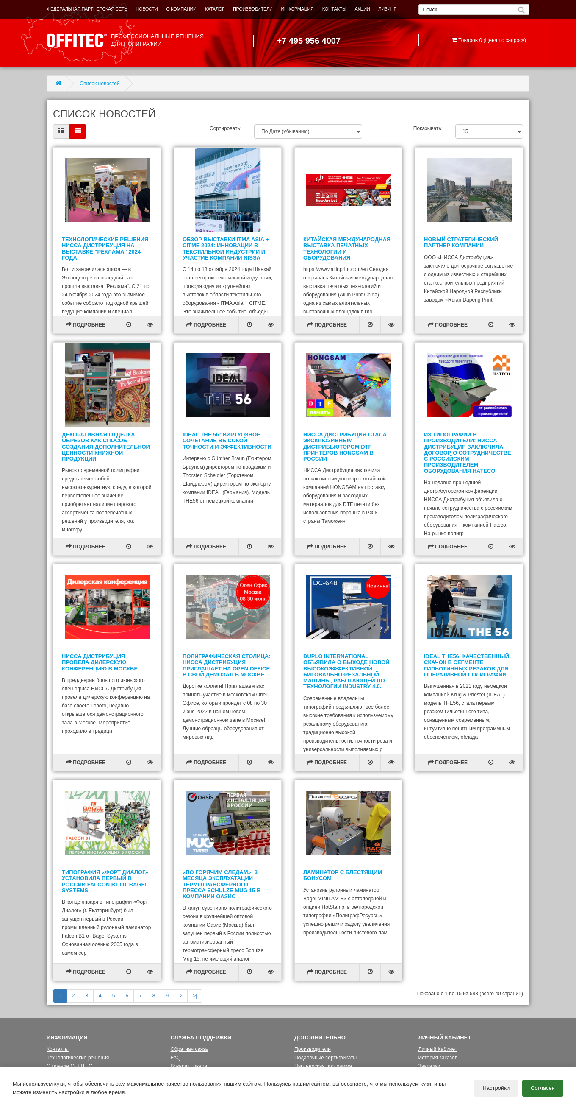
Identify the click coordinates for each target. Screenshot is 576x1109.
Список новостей (99, 84)
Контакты (58, 1049)
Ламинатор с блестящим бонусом (342, 875)
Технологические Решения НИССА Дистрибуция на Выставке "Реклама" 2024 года (105, 248)
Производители (312, 1049)
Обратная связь (189, 1049)
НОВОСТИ (147, 8)
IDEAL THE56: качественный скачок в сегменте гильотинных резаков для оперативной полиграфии (466, 665)
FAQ (176, 1058)
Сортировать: (225, 128)
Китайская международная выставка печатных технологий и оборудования (346, 248)
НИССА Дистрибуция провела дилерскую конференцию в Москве (100, 662)
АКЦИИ (362, 8)
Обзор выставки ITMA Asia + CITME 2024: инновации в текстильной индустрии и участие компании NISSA (226, 248)
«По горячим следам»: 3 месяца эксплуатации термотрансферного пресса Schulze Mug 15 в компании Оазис (222, 884)
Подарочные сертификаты (325, 1058)
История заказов (438, 1058)
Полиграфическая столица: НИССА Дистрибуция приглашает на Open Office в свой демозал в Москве (227, 665)
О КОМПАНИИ (181, 8)
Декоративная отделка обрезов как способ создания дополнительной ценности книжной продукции (106, 446)
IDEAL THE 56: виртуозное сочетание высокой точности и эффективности (227, 440)
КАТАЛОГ (214, 8)
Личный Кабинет (437, 1049)
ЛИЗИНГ (387, 8)
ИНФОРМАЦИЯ (297, 8)
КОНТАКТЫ (334, 8)
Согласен (543, 1088)
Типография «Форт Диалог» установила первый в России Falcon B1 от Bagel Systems (105, 881)
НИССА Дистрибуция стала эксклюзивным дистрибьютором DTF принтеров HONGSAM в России (345, 446)
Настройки (496, 1088)
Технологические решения (78, 1058)
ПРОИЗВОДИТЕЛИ (253, 8)
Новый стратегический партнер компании (461, 242)
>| (195, 996)
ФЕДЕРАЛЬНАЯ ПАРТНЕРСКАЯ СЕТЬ (87, 8)
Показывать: (428, 128)
